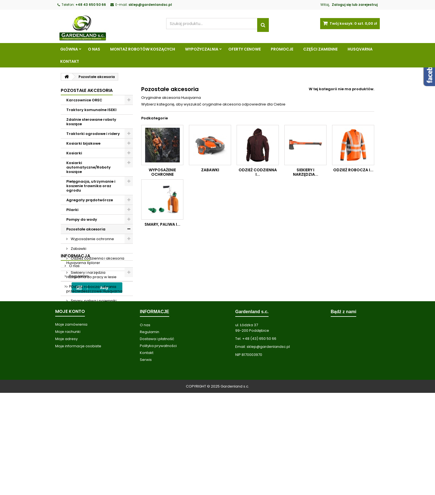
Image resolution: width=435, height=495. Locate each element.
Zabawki (78, 248)
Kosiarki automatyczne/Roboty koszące (88, 167)
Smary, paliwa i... (162, 224)
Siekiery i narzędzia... (305, 172)
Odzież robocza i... (353, 170)
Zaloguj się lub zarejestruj (355, 4)
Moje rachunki (67, 433)
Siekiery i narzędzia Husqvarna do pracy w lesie (91, 275)
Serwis (146, 461)
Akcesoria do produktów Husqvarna (90, 317)
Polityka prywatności (87, 374)
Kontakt (69, 61)
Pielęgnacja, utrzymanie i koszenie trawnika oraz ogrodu (90, 186)
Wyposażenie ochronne (92, 239)
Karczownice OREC (84, 100)
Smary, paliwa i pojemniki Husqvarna (91, 303)
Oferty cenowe (244, 49)
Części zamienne (320, 49)
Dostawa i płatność (157, 441)
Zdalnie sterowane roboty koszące (91, 122)
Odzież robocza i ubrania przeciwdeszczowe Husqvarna (94, 289)
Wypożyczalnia (201, 49)
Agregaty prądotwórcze (89, 200)
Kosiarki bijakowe (83, 143)
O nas (94, 49)
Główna (69, 49)
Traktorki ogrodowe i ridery (93, 133)
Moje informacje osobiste (78, 448)
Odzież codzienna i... (258, 172)
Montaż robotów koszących (142, 49)
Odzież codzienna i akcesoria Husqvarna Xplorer (95, 260)
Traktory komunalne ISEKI (91, 109)
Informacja (75, 343)
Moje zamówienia (71, 426)
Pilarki (72, 209)
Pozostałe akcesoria (85, 229)
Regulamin (78, 363)
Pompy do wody (81, 219)
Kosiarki (74, 153)
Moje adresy (66, 441)
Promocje (282, 49)
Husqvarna (360, 49)
